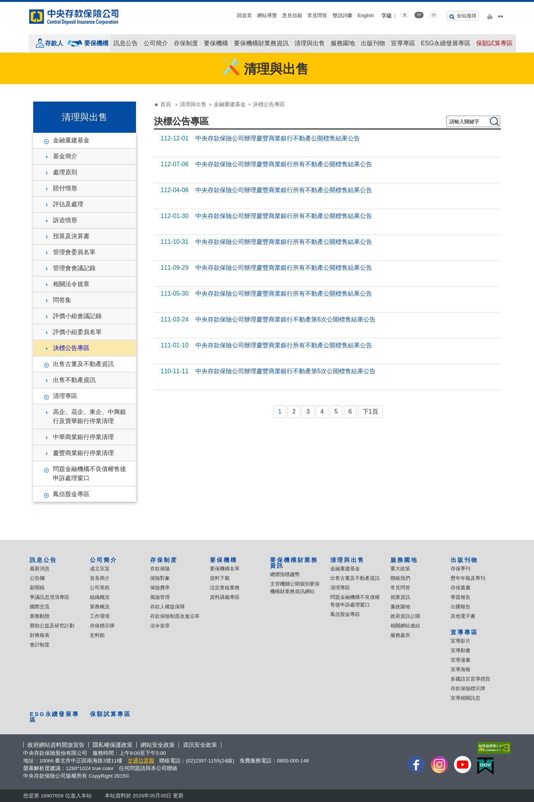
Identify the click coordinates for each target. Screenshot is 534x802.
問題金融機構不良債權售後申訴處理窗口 (89, 473)
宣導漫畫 (460, 660)
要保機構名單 (225, 568)
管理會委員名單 (74, 252)
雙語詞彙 (342, 15)
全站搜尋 (466, 16)
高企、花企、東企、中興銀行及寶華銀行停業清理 (89, 416)
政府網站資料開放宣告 (56, 745)
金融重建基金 (71, 140)
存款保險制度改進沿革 (175, 616)
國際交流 (40, 606)
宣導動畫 (460, 650)
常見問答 (317, 15)
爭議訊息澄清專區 (49, 597)
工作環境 (100, 616)
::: (2, 5)
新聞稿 (37, 587)
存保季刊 (460, 568)
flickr (500, 15)
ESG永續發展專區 (445, 43)
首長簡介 (100, 578)
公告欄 (37, 578)
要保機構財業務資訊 (261, 43)
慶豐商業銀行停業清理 (83, 453)
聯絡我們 (400, 578)
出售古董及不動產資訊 (83, 364)
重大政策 (400, 568)
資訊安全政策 (200, 745)
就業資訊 (400, 597)
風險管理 (160, 597)
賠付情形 (65, 188)
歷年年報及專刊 (468, 578)
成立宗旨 (100, 568)
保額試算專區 (494, 43)
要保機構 (96, 43)
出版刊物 (373, 43)
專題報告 (460, 597)
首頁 (165, 104)
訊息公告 (126, 43)
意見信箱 (292, 15)
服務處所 (400, 635)
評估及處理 (68, 204)
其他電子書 (463, 616)
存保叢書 (460, 587)
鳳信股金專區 (71, 494)
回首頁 (244, 15)
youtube (489, 15)
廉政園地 (400, 606)
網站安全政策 (158, 745)
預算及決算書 (71, 236)
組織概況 (100, 597)
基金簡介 (65, 156)
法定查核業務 (225, 587)
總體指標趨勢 (285, 574)
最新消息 (40, 568)
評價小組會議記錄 (77, 316)
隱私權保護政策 (113, 745)
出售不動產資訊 (74, 380)
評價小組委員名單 (77, 332)
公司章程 (100, 587)
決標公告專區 (71, 348)
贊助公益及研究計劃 (52, 626)
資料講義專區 (225, 597)
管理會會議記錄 (74, 268)
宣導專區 (403, 43)
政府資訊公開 (405, 616)
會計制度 (40, 645)
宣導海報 (460, 669)
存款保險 (160, 568)
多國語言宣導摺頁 (470, 679)
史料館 (97, 635)
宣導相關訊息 (465, 698)
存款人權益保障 (167, 606)
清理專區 (65, 396)
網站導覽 (267, 15)
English (366, 15)
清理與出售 (309, 43)
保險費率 (160, 587)
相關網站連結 (405, 626)
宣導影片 (460, 641)
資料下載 (220, 578)
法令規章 (160, 626)
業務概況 (100, 606)
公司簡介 (156, 43)
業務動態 (40, 616)
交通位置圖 (141, 761)
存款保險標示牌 (468, 688)
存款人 (54, 43)
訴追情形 (65, 220)
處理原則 (65, 172)
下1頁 (370, 411)
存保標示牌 (102, 626)
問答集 (62, 300)
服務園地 (343, 43)
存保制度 (186, 43)
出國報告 (460, 606)
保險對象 (160, 578)
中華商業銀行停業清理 (83, 437)
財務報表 (40, 635)
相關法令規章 (71, 284)
